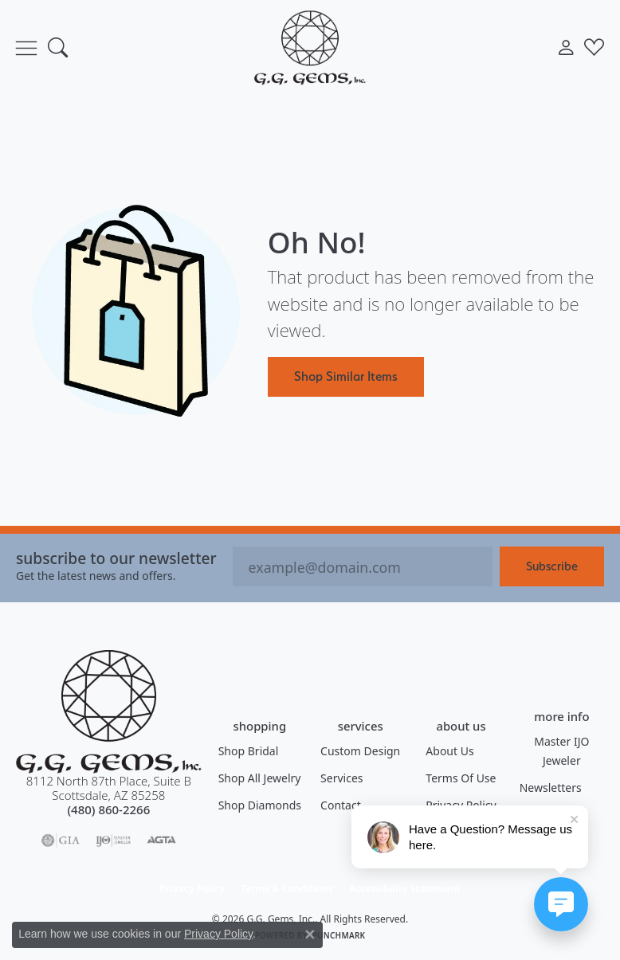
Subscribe (552, 566)
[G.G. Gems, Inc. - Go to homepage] (109, 712)
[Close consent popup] (310, 934)
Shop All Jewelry (259, 778)
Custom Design (360, 750)
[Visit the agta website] (161, 840)
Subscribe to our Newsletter (116, 558)
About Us (449, 750)
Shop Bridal (248, 750)
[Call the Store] (108, 809)
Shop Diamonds (259, 805)
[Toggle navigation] (26, 48)
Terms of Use (461, 778)
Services (341, 778)
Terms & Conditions (287, 888)
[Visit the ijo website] (113, 840)
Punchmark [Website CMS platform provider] (339, 935)
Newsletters (551, 787)
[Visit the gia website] (60, 840)
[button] (58, 48)
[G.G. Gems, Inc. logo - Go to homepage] (310, 47)
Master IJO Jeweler (561, 751)
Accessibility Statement (405, 888)
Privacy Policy (192, 888)
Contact (340, 805)
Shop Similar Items (346, 376)
